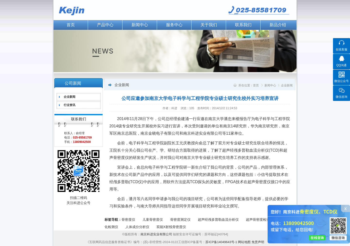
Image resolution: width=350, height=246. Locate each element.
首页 (71, 25)
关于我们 (209, 25)
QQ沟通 (341, 65)
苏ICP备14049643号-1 (221, 242)
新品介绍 (278, 25)
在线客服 (341, 49)
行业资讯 (69, 105)
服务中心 (174, 25)
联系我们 (243, 25)
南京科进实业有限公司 (156, 234)
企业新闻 (69, 96)
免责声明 (258, 242)
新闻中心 (139, 25)
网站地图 (244, 242)
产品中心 (105, 25)
